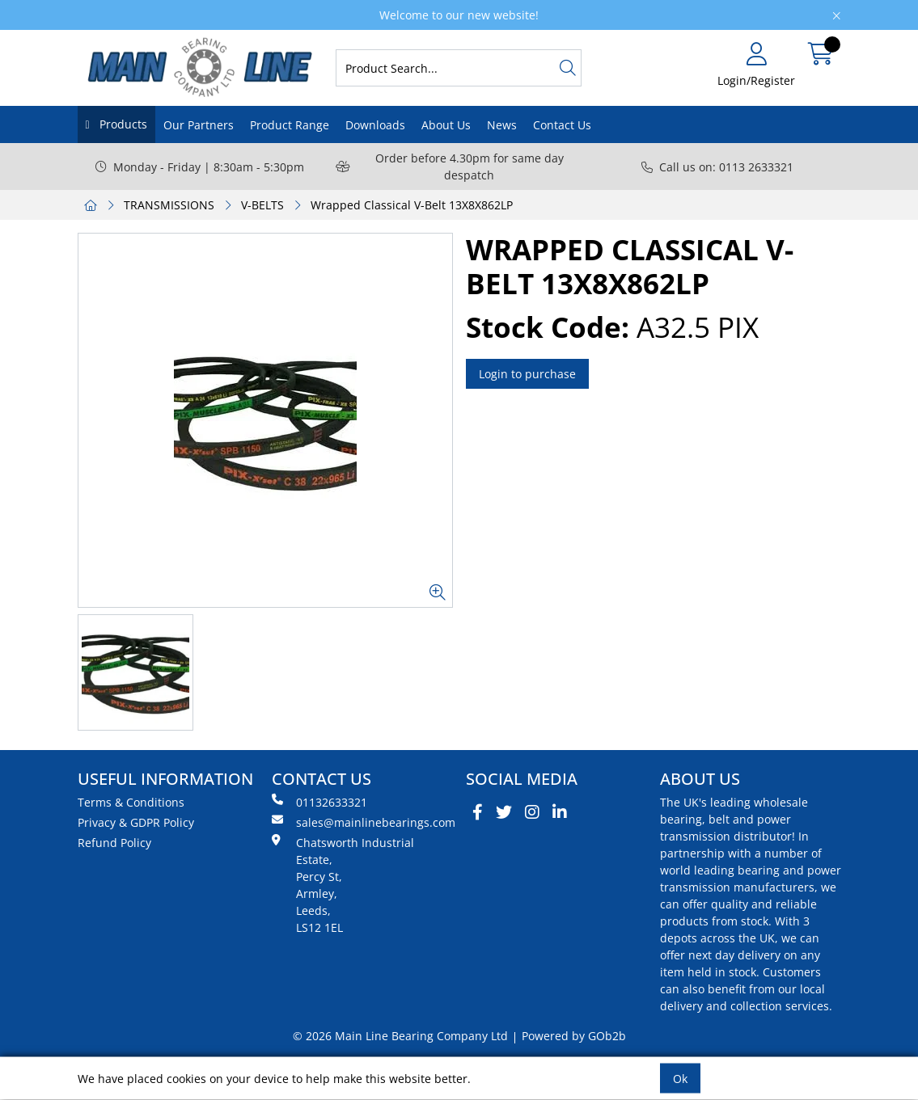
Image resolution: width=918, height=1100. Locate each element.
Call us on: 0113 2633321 (717, 167)
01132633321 (319, 802)
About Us (446, 125)
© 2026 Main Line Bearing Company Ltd (400, 1035)
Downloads (375, 125)
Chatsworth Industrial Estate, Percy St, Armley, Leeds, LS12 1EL (343, 884)
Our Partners (198, 125)
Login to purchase (527, 373)
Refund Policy (114, 842)
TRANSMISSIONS (169, 205)
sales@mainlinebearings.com (362, 822)
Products (121, 124)
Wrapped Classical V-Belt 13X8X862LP (412, 205)
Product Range (289, 125)
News (502, 125)
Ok (680, 1078)
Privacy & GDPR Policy (136, 822)
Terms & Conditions (131, 802)
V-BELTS (262, 205)
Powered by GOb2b (574, 1035)
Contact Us (562, 125)
